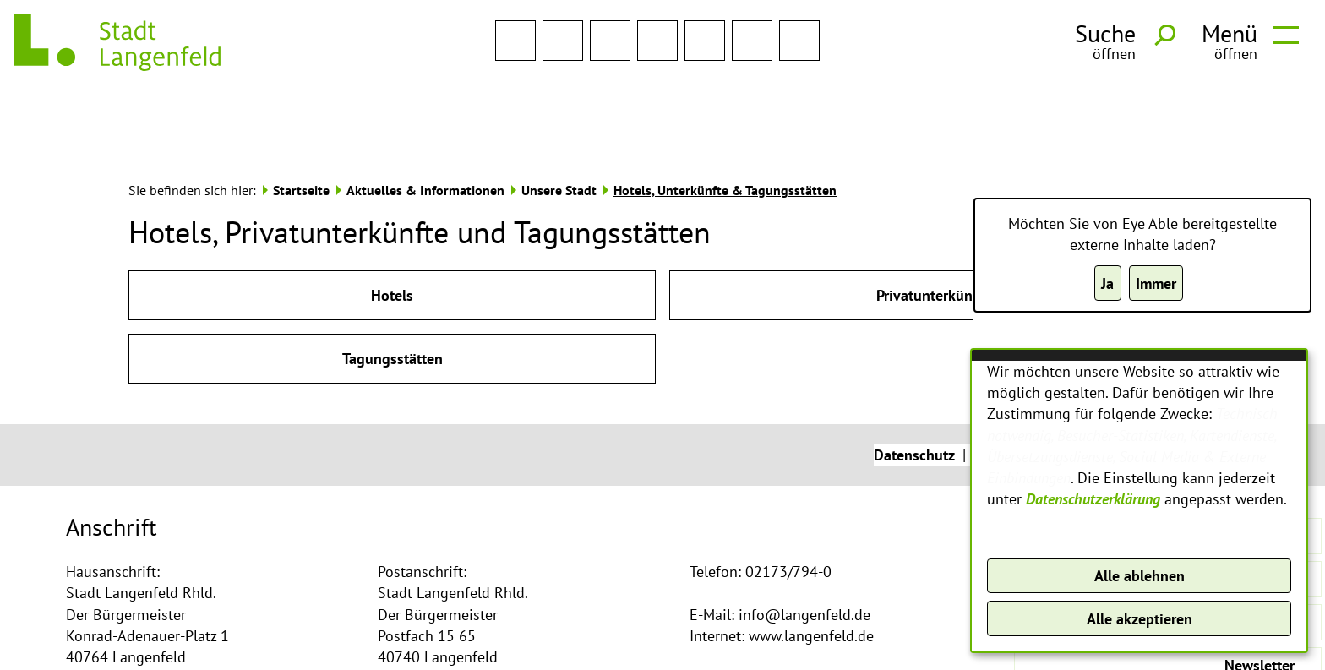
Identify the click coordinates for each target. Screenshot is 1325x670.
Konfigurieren (1140, 534)
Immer (1156, 283)
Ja (1107, 283)
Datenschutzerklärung (1093, 499)
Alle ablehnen (1139, 576)
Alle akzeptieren (1139, 619)
